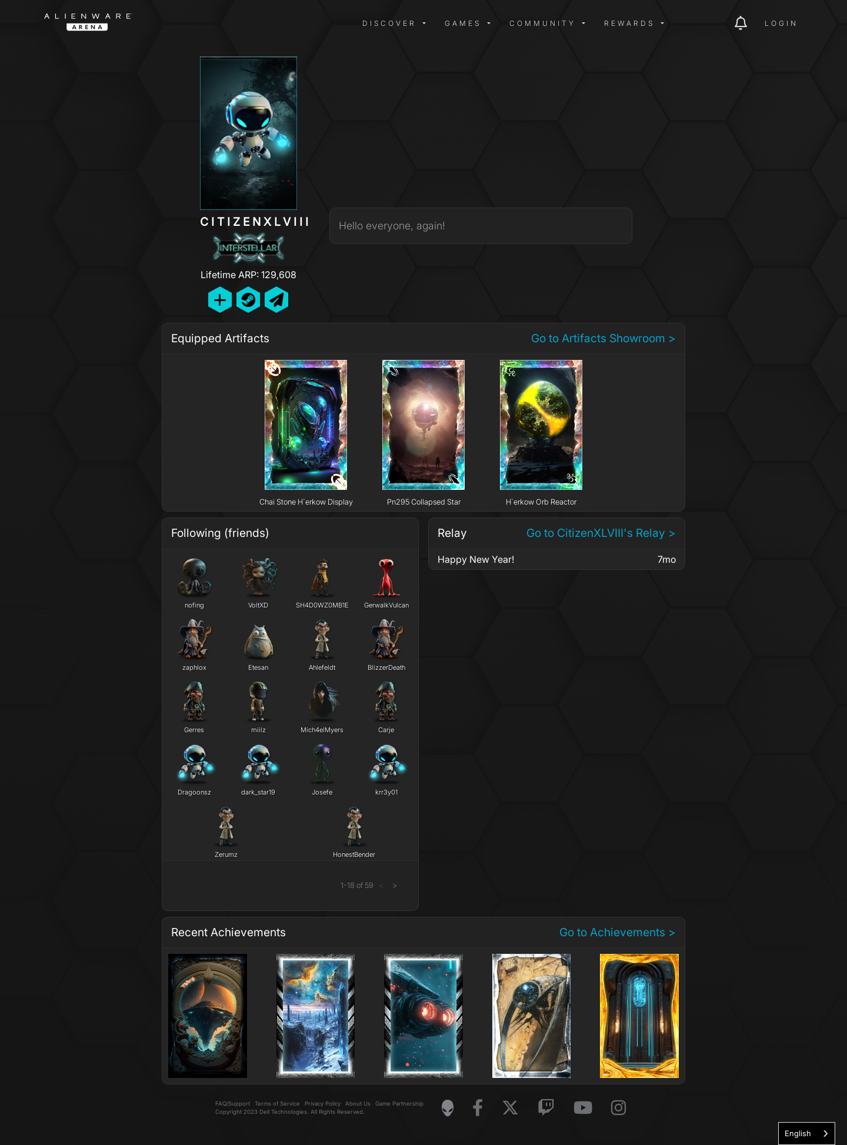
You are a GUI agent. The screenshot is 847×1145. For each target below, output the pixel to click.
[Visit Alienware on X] (510, 1108)
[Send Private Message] (276, 299)
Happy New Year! (476, 559)
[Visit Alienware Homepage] (447, 1108)
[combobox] (806, 1133)
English (798, 1133)
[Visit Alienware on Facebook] (477, 1108)
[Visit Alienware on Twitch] (546, 1108)
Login (781, 23)
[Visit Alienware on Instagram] (618, 1108)
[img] (232, 23)
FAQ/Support (232, 1103)
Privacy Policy (323, 1103)
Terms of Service (277, 1103)
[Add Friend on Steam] (248, 299)
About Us (358, 1103)
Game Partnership (399, 1103)
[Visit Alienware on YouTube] (583, 1108)
